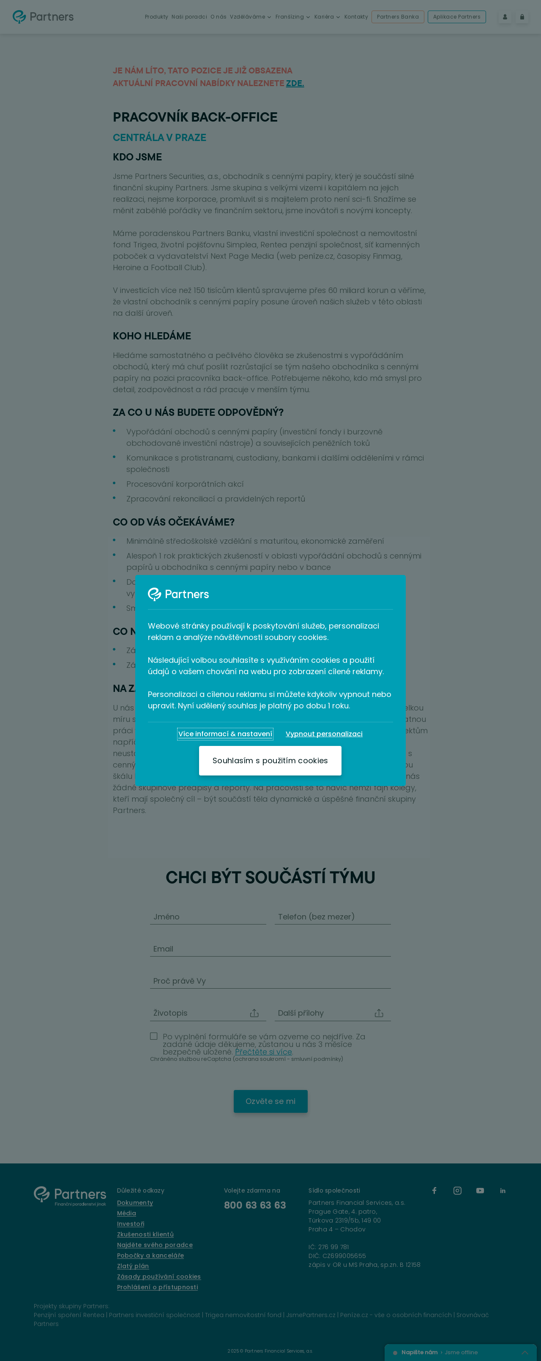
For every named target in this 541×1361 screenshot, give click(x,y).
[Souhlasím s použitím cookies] (270, 760)
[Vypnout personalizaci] (324, 734)
